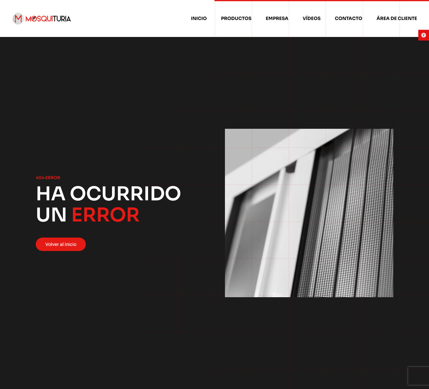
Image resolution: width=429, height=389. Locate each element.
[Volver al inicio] (42, 18)
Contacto (348, 18)
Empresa (277, 18)
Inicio (199, 18)
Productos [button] (236, 18)
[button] (423, 35)
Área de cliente (397, 18)
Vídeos (312, 18)
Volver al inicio (60, 244)
